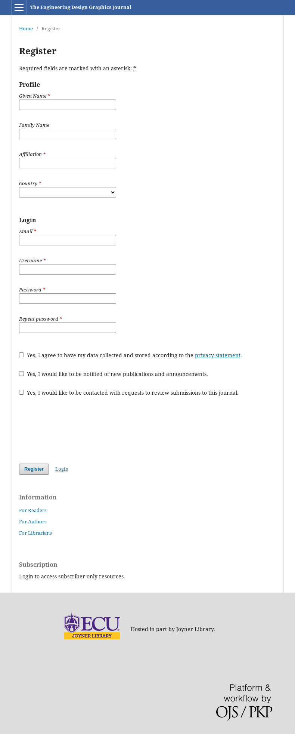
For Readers (33, 510)
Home (26, 28)
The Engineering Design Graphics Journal (80, 7)
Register (34, 469)
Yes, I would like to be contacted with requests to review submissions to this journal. (129, 392)
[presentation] (76, 429)
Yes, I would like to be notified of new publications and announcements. (113, 373)
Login (61, 468)
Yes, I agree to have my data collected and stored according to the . (130, 355)
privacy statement (217, 355)
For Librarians (35, 532)
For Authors (33, 521)
